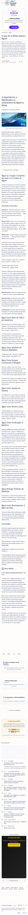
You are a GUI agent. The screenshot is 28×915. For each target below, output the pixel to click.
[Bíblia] (9, 654)
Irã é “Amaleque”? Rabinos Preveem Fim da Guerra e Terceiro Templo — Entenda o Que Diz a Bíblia (15, 789)
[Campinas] (10, 812)
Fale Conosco (5, 889)
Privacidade (21, 889)
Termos (15, 889)
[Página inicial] (4, 32)
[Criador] (10, 799)
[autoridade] (10, 761)
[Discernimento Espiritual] (13, 771)
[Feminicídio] (10, 779)
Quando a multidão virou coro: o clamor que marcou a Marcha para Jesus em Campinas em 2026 (14, 815)
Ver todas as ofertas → (14, 880)
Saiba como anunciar (14, 844)
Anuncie (21, 887)
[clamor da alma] (12, 820)
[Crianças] (9, 806)
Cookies (10, 889)
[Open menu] (2, 3)
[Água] (10, 32)
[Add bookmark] (19, 61)
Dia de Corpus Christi (9, 828)
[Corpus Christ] (11, 826)
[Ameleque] (11, 785)
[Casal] (9, 793)
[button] (19, 654)
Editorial (7, 887)
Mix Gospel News (9, 905)
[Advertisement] (14, 80)
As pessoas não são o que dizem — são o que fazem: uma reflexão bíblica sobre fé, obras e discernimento (14, 775)
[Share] (22, 61)
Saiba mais (14, 27)
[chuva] (14, 654)
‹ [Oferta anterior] (3, 880)
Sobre (3, 887)
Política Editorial (14, 887)
